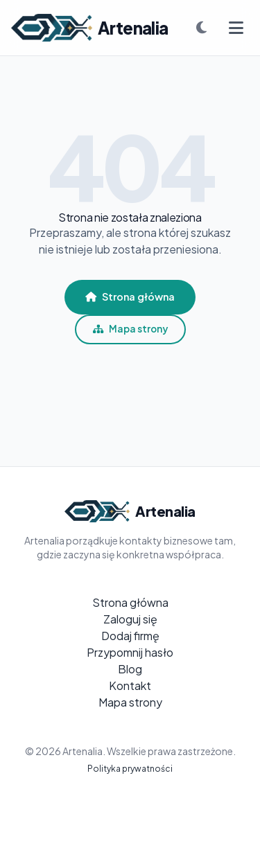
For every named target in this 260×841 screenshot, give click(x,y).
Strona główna (130, 296)
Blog (130, 669)
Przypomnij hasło (130, 652)
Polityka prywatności (130, 768)
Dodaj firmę (130, 635)
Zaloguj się (130, 619)
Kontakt (130, 685)
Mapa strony (130, 329)
